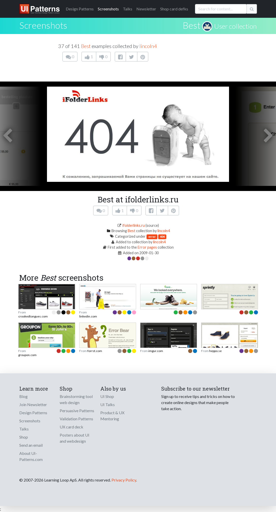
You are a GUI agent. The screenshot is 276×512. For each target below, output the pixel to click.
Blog (23, 396)
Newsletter (146, 8)
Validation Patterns (76, 418)
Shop (23, 437)
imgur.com (155, 351)
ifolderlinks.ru (133, 225)
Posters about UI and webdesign (74, 438)
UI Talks (107, 404)
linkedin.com (88, 316)
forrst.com (94, 351)
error (152, 236)
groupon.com (27, 355)
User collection (235, 26)
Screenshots (108, 8)
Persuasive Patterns (77, 410)
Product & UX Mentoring (112, 415)
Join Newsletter (33, 404)
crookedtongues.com (33, 316)
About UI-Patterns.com (31, 456)
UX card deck (71, 426)
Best (191, 25)
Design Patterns (33, 412)
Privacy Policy (123, 479)
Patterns (80, 8)
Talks (127, 8)
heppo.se (215, 351)
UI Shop (107, 396)
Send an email (31, 445)
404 (162, 236)
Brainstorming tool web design (76, 399)
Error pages (147, 247)
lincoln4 (148, 46)
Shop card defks (174, 8)
